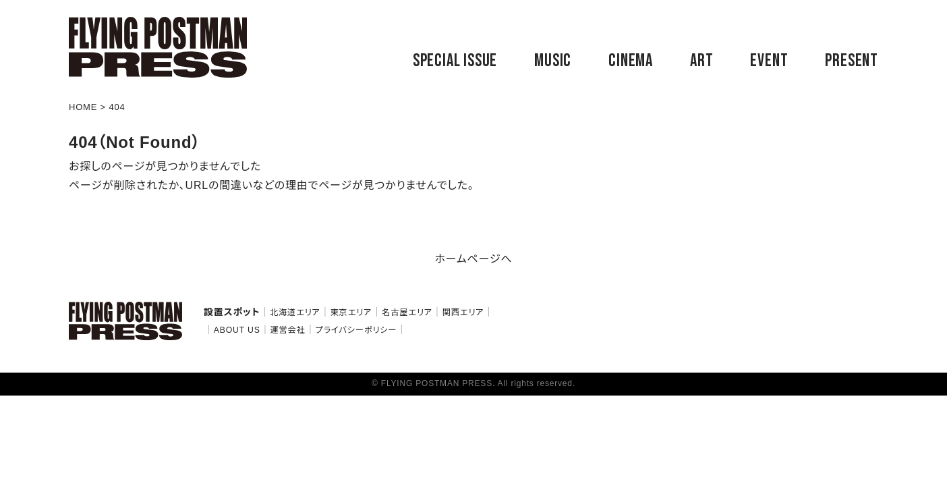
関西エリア (463, 312)
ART (701, 61)
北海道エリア (295, 312)
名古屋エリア (407, 312)
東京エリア (351, 312)
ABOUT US (237, 330)
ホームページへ (474, 259)
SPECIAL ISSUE (455, 61)
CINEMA (630, 61)
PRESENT (851, 61)
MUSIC (552, 61)
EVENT (769, 61)
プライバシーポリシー (356, 330)
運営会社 (287, 330)
